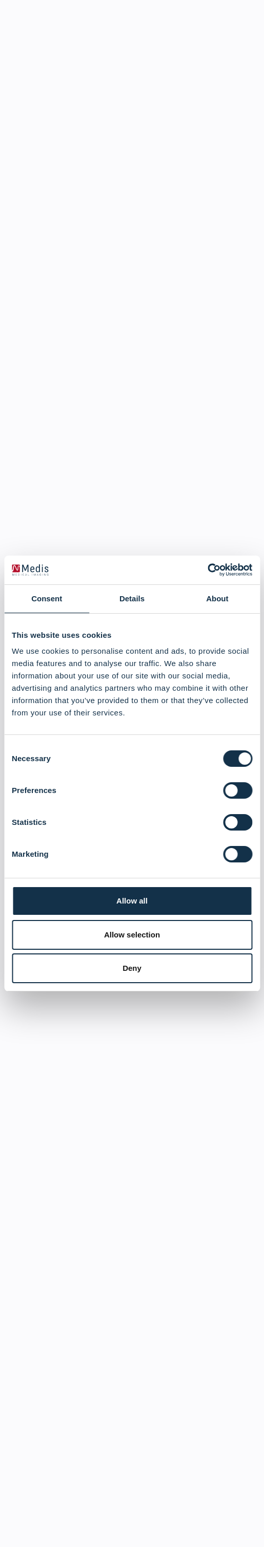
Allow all (132, 900)
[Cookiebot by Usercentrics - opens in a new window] (207, 570)
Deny (132, 968)
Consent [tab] (46, 598)
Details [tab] (132, 598)
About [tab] (217, 598)
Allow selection (132, 934)
